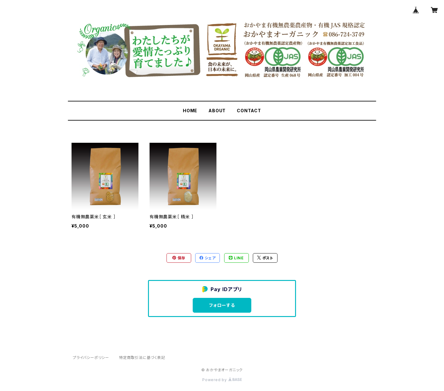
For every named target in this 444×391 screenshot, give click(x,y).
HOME (190, 110)
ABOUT (217, 110)
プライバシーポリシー (91, 357)
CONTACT (249, 110)
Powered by (222, 379)
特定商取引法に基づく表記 (142, 357)
